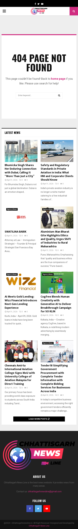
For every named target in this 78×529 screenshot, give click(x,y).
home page (58, 78)
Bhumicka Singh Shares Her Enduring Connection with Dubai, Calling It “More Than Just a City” (20, 171)
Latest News (12, 133)
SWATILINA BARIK (15, 231)
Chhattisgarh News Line (39, 526)
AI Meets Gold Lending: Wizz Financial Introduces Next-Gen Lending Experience (21, 302)
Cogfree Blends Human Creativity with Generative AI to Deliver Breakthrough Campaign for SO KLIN (56, 304)
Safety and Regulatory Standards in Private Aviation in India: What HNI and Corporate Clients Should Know (57, 172)
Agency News (12, 143)
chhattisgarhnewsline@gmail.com (45, 491)
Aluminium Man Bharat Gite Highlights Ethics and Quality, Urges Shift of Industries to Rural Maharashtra (56, 239)
